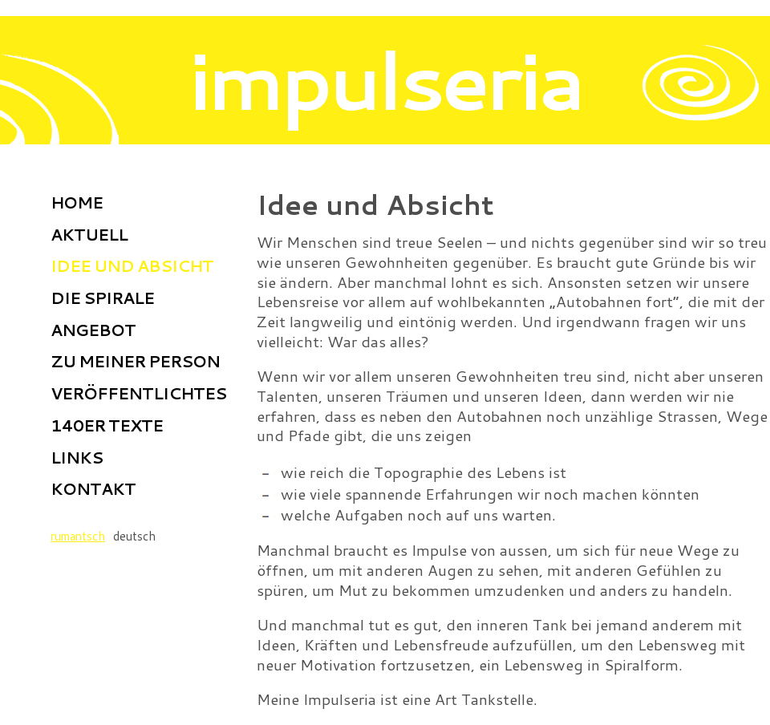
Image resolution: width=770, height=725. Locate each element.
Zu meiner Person (135, 361)
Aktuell (89, 234)
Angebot (93, 329)
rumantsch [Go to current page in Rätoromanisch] (78, 536)
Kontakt (93, 488)
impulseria (385, 79)
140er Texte (107, 425)
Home (77, 202)
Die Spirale (102, 297)
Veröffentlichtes (138, 393)
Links (77, 457)
